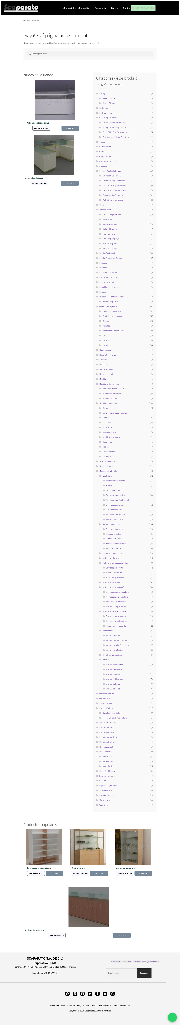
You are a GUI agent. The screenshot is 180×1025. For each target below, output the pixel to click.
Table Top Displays (111, 238)
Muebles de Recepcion (112, 393)
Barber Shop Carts (110, 301)
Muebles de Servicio (111, 398)
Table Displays (109, 234)
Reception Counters (107, 722)
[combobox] (121, 973)
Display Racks (105, 209)
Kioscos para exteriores (116, 543)
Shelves (102, 780)
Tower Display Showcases (113, 195)
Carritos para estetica (115, 567)
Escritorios (107, 427)
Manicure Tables (106, 369)
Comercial (69, 8)
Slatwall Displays (110, 229)
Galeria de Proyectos (108, 306)
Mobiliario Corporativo (109, 384)
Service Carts (108, 219)
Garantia (71, 1006)
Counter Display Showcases (114, 185)
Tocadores (107, 456)
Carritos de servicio (114, 490)
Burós (105, 408)
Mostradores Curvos (114, 635)
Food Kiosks (108, 756)
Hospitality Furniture (108, 355)
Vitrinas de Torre (113, 688)
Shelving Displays (110, 224)
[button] (69, 8)
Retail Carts (108, 761)
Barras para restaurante (116, 616)
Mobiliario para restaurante (114, 611)
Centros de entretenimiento (115, 413)
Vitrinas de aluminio (114, 664)
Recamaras (107, 442)
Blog (79, 1006)
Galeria (116, 8)
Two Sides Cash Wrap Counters (116, 137)
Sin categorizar (105, 790)
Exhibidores (108, 476)
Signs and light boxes (108, 785)
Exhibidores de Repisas (115, 514)
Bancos (109, 485)
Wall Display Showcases (113, 200)
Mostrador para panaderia (117, 597)
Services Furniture (107, 776)
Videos (86, 1006)
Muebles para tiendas (108, 471)
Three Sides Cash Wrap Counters (116, 132)
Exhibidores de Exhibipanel (117, 500)
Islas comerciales (113, 534)
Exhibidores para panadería (117, 592)
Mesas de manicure (114, 572)
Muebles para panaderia (116, 601)
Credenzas (107, 422)
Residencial (102, 8)
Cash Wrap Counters (108, 117)
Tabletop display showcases (114, 190)
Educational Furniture (108, 272)
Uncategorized (105, 800)
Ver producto (41, 128)
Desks (101, 205)
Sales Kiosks (108, 766)
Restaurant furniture (108, 737)
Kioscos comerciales (111, 524)
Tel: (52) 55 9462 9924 (143, 8)
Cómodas (103, 151)
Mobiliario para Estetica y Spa (115, 563)
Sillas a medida (109, 451)
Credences (103, 166)
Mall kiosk (103, 364)
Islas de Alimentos (114, 538)
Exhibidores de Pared (115, 509)
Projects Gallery (106, 708)
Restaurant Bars (106, 727)
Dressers (103, 263)
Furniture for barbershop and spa (113, 296)
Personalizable (105, 703)
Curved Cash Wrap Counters (114, 122)
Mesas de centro (109, 432)
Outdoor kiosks (105, 698)
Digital (148, 961)
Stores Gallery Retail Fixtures (115, 718)
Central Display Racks (112, 214)
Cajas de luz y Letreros (112, 311)
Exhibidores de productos (113, 316)
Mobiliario (103, 379)
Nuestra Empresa (57, 1006)
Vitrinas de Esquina (114, 669)
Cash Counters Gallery (112, 713)
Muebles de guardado (108, 461)
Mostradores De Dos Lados (117, 640)
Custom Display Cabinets (110, 171)
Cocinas (106, 417)
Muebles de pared (106, 466)
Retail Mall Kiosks (107, 771)
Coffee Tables (105, 146)
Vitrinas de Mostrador (115, 679)
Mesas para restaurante (116, 626)
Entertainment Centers (109, 277)
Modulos (106, 326)
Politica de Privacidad (101, 1006)
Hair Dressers (105, 350)
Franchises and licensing (109, 287)
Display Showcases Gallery (110, 258)
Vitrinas (106, 340)
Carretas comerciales (115, 529)
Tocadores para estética (116, 577)
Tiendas (106, 335)
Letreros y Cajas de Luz (112, 553)
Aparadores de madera (115, 480)
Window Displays (110, 248)
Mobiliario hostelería (108, 403)
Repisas (106, 446)
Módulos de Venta (113, 548)
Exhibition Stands (106, 282)
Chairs (102, 142)
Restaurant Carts (106, 732)
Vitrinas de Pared (113, 684)
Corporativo (85, 8)
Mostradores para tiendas (113, 330)
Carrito (126, 8)
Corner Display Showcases (114, 180)
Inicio (28, 20)
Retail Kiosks (105, 751)
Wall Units (103, 805)
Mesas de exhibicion (114, 519)
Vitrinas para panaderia (116, 606)
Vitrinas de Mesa (113, 674)
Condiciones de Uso (121, 1006)
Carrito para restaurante (116, 621)
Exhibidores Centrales (115, 495)
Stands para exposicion (112, 655)
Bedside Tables (105, 113)
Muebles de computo (111, 437)
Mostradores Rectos (114, 650)
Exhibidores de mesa (114, 505)
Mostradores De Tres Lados (117, 645)
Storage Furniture (107, 795)
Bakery (102, 93)
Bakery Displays (109, 103)
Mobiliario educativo (111, 558)
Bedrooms (103, 108)
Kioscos (106, 321)
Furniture (103, 292)
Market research (106, 374)
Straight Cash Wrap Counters (115, 127)
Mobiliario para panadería (113, 587)
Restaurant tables (107, 742)
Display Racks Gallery (108, 253)
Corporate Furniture (108, 161)
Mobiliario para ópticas (112, 582)
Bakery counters (109, 98)
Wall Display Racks (110, 243)
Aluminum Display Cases (113, 175)
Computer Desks (106, 156)
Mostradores (108, 630)
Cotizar (70, 128)
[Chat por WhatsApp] (172, 1017)
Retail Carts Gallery (107, 747)
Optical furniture (106, 693)
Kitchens (103, 359)
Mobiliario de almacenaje (113, 388)
